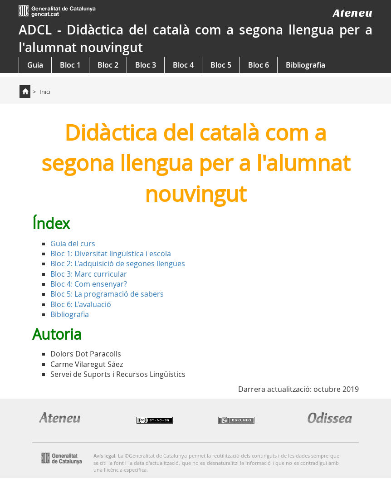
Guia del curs (72, 244)
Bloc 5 (220, 65)
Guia (35, 65)
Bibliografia (305, 65)
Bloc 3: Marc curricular (88, 274)
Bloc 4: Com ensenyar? (88, 284)
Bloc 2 (108, 65)
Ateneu (352, 13)
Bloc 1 (70, 65)
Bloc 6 (258, 65)
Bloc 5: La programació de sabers (107, 294)
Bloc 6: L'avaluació (80, 304)
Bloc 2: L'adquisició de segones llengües (117, 263)
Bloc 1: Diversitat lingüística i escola (110, 254)
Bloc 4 (183, 65)
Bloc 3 (145, 65)
